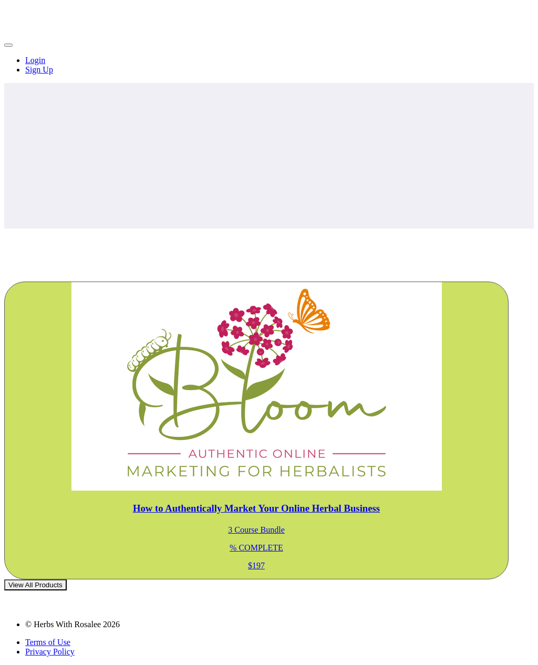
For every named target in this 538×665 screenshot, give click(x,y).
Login (35, 60)
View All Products (35, 585)
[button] (8, 45)
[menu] (269, 65)
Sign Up (39, 69)
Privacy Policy (50, 651)
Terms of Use (47, 642)
